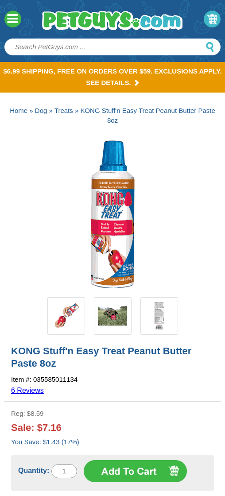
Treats (63, 110)
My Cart (212, 19)
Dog (41, 110)
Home (18, 110)
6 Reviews (27, 390)
